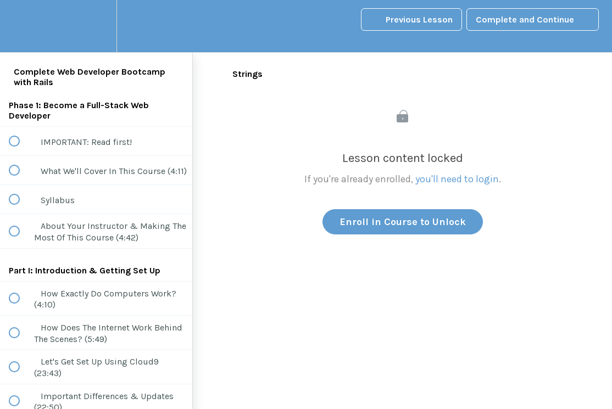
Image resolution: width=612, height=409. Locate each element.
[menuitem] (96, 26)
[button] (20, 26)
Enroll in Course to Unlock (403, 222)
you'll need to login (457, 179)
